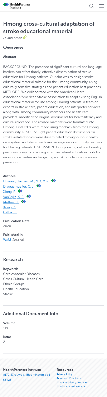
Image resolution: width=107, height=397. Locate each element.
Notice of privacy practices (72, 382)
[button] (91, 5)
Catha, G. (10, 212)
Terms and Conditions (69, 378)
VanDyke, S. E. (13, 197)
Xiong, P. (9, 192)
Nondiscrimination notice (71, 386)
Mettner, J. (11, 202)
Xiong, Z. (9, 207)
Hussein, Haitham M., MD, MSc (26, 181)
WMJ (7, 240)
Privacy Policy (64, 374)
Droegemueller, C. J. (18, 186)
